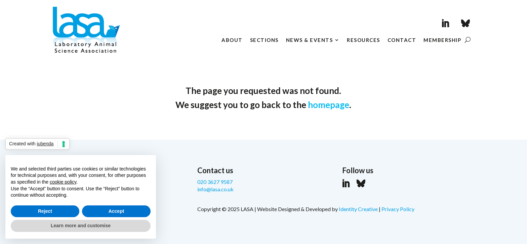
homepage (328, 104)
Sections (264, 40)
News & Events (309, 40)
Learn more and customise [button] (81, 225)
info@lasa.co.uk (215, 189)
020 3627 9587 (215, 182)
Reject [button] (45, 211)
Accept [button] (116, 211)
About (232, 40)
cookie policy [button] (63, 182)
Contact (402, 40)
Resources (363, 40)
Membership (442, 40)
